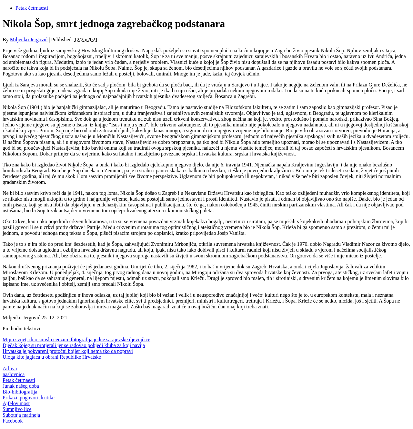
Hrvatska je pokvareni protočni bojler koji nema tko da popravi (68, 351)
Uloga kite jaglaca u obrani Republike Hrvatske (52, 357)
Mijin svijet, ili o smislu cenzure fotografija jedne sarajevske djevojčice (76, 339)
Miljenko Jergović (29, 39)
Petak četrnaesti (31, 8)
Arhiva (10, 368)
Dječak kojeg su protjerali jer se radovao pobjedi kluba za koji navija (74, 345)
